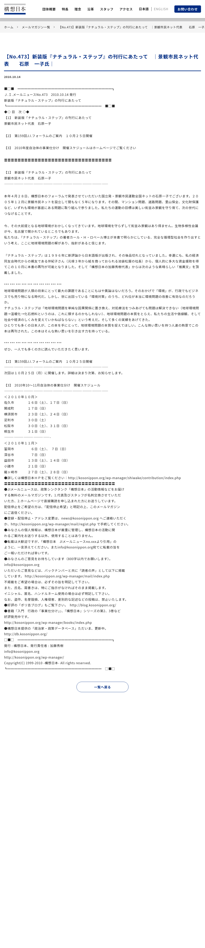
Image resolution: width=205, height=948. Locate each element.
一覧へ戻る (102, 687)
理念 (77, 9)
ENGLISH (161, 8)
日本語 (144, 8)
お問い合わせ (188, 9)
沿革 (90, 9)
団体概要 (49, 9)
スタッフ (107, 9)
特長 (65, 9)
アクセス (126, 9)
